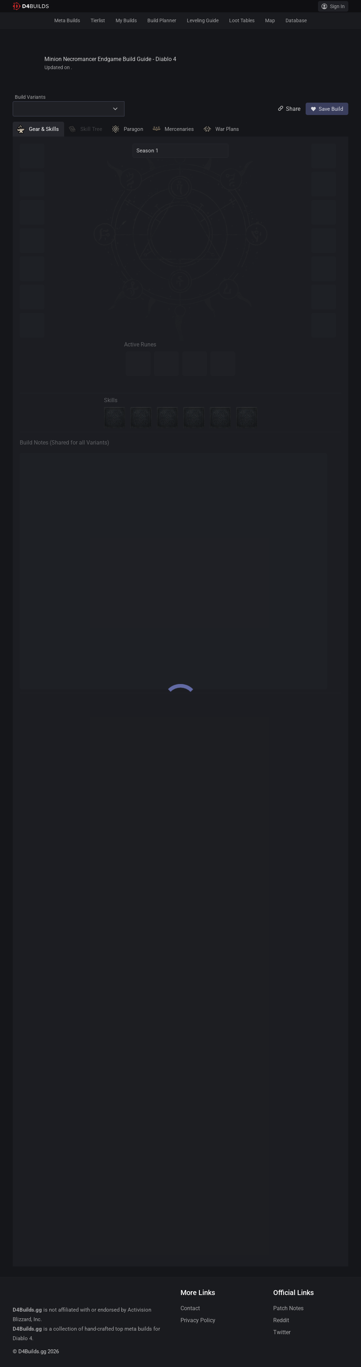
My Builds (126, 20)
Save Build (327, 109)
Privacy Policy (197, 1320)
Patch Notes (288, 1308)
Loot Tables (242, 20)
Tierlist (98, 20)
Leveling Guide (203, 20)
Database (296, 20)
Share (289, 108)
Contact (190, 1308)
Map (270, 20)
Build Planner (161, 20)
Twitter (281, 1332)
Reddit (281, 1320)
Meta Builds (67, 20)
